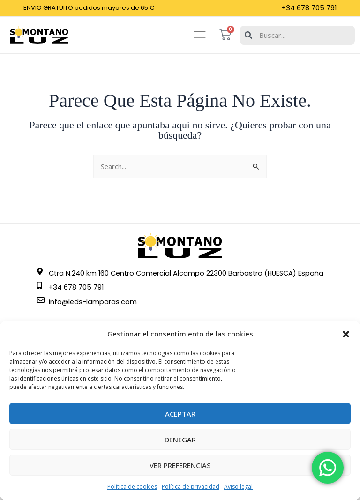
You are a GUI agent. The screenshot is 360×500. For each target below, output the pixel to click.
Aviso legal (238, 487)
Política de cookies (132, 487)
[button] (346, 334)
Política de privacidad (190, 487)
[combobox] (296, 38)
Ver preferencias (180, 465)
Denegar (180, 439)
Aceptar (180, 413)
